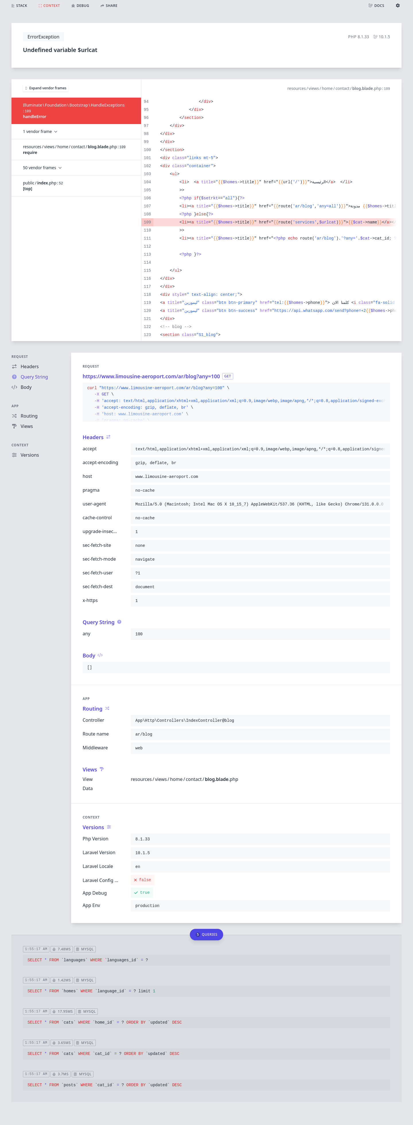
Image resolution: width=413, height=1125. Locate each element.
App (15, 406)
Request (19, 356)
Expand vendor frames (45, 88)
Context (20, 445)
